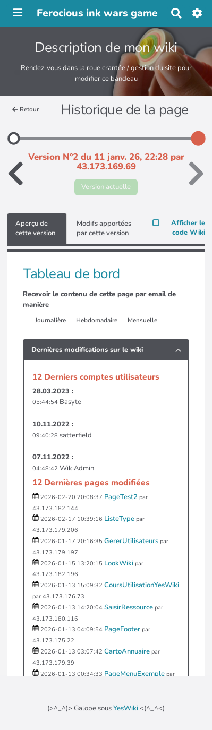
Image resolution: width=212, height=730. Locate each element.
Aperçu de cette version (35, 228)
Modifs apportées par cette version (104, 228)
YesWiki (125, 708)
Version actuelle (106, 187)
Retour (25, 109)
